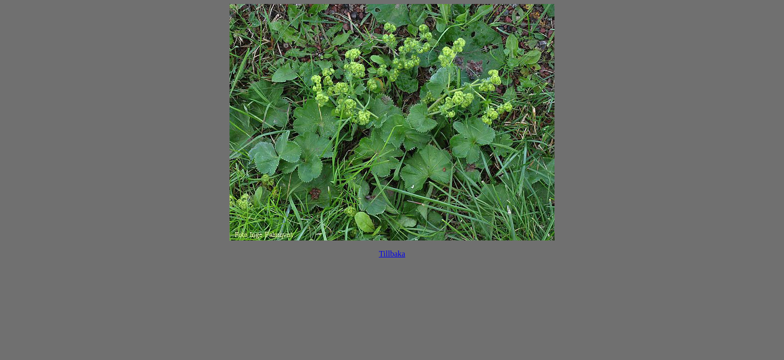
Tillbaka (392, 254)
